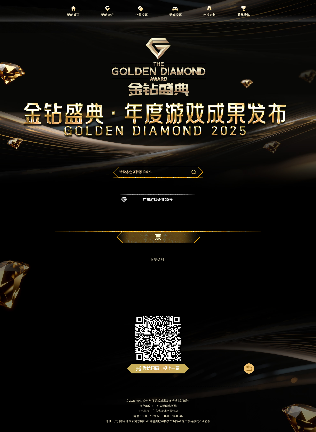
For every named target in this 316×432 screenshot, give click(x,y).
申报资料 (209, 15)
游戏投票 (175, 15)
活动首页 (73, 15)
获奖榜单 (243, 15)
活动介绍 (107, 15)
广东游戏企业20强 (158, 200)
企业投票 (141, 15)
